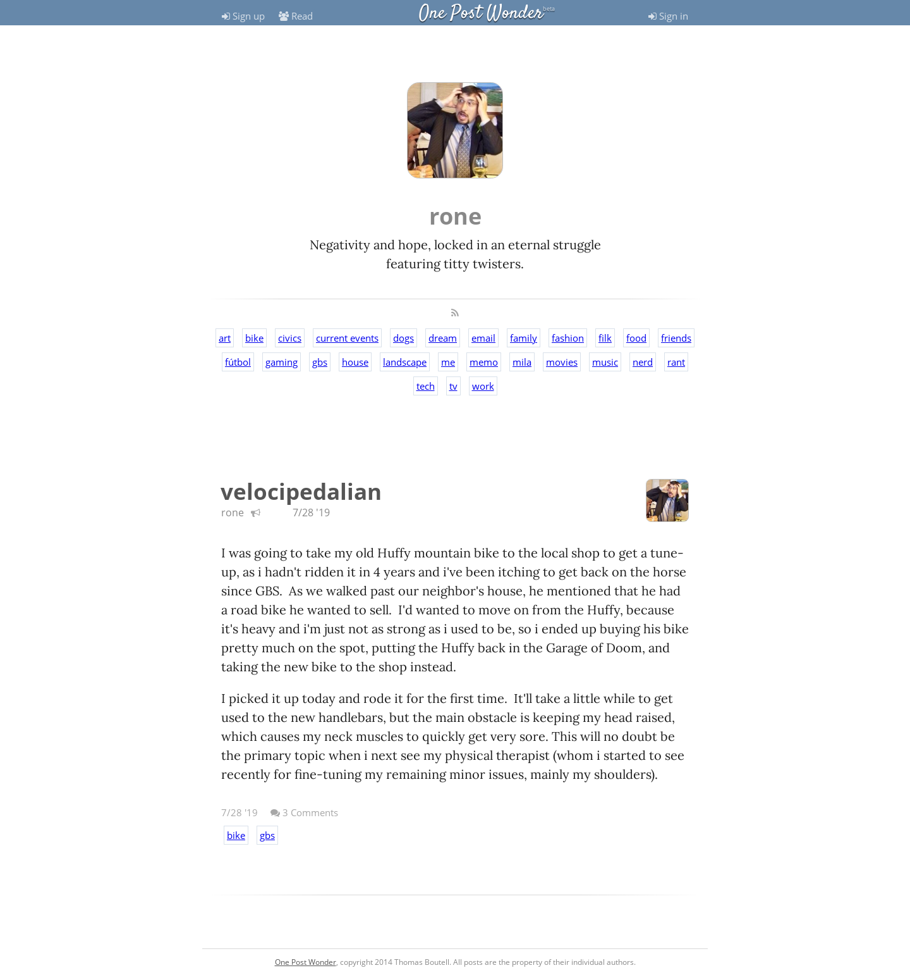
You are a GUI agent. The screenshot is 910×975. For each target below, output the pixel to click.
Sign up (243, 15)
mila (522, 362)
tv (453, 386)
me (448, 362)
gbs (319, 362)
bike (254, 338)
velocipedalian (301, 491)
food (636, 338)
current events (347, 338)
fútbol (238, 362)
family (523, 338)
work (483, 386)
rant (676, 362)
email (483, 338)
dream (442, 338)
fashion (568, 338)
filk (605, 338)
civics (289, 338)
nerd (643, 362)
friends (676, 338)
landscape (405, 362)
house (355, 362)
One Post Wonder (481, 13)
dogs (403, 338)
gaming (281, 362)
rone (232, 512)
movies (562, 362)
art (225, 338)
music (605, 362)
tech (425, 386)
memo (484, 362)
